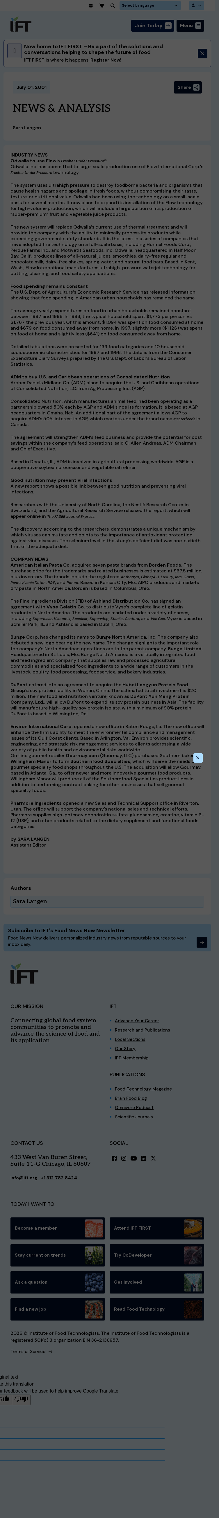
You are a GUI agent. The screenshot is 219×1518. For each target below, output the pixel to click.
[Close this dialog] (198, 758)
